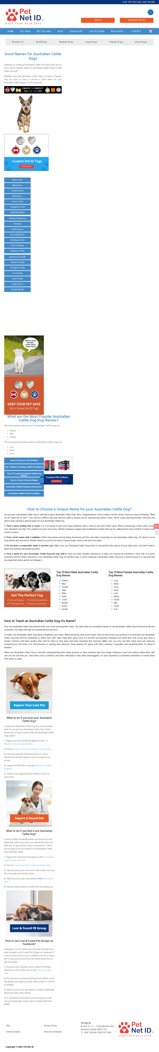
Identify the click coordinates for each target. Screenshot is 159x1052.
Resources (118, 31)
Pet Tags (25, 31)
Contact (136, 31)
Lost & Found (96, 31)
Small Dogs (41, 42)
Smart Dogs (141, 42)
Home (11, 31)
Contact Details (13, 1031)
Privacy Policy (50, 1025)
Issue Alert (76, 31)
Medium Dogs (66, 42)
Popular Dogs (116, 42)
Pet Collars (44, 31)
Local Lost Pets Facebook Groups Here (32, 749)
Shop (60, 31)
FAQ (8, 1025)
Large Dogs (91, 42)
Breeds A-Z (18, 42)
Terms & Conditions (53, 1031)
